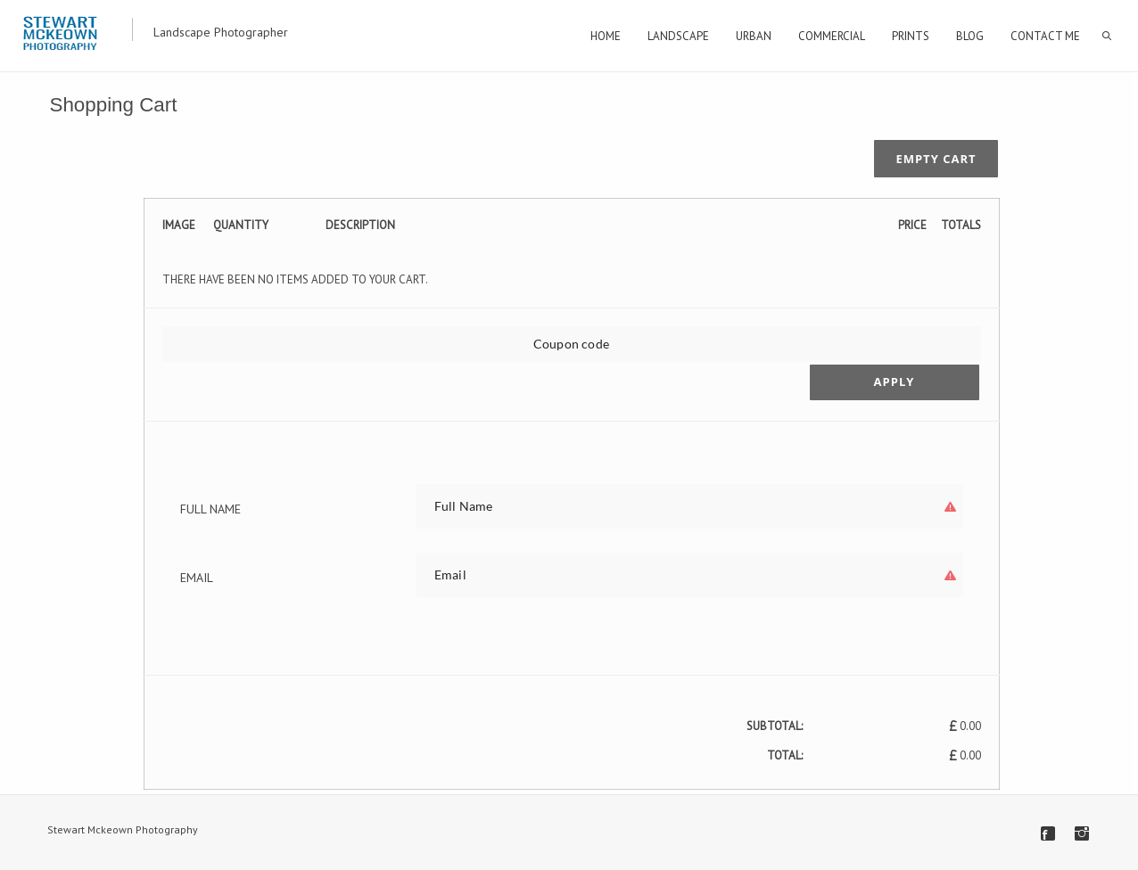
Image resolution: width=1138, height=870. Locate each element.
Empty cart (935, 159)
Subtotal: (774, 726)
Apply (894, 381)
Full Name (210, 509)
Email (196, 578)
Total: (785, 755)
